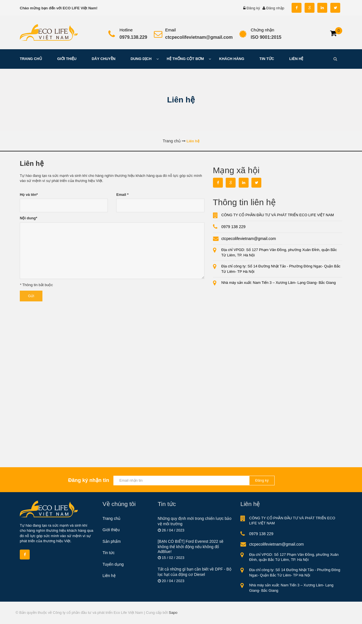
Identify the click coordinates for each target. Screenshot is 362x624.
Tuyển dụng (113, 564)
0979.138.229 (133, 37)
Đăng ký (253, 8)
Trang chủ (112, 518)
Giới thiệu (111, 529)
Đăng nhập (275, 8)
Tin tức (109, 552)
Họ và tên (29, 194)
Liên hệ (109, 575)
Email (122, 194)
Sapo (173, 612)
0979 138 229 (233, 226)
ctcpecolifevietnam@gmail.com (199, 37)
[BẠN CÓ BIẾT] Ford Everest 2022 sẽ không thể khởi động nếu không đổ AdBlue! (191, 546)
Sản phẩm (112, 541)
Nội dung (28, 218)
